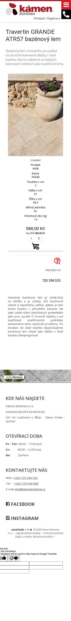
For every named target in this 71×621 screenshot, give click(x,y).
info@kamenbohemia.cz (30, 489)
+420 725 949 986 (26, 483)
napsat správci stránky (28, 533)
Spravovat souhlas (43, 536)
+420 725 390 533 (25, 478)
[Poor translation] (14, 558)
